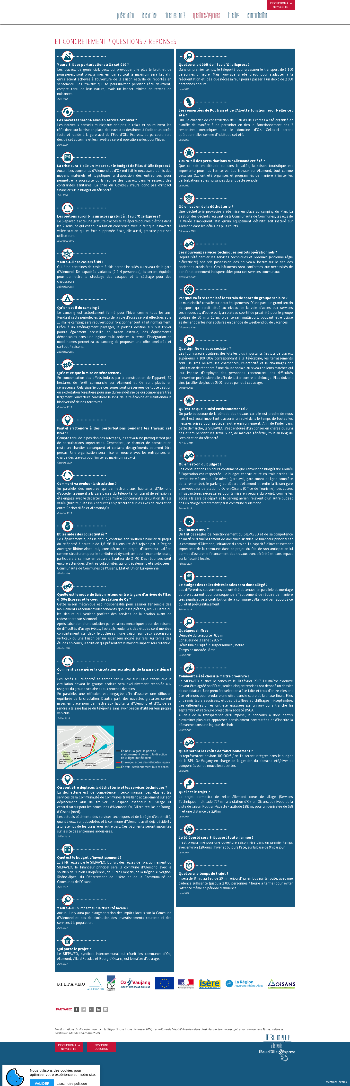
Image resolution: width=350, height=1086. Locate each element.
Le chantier (149, 16)
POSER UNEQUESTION (101, 1047)
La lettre (233, 16)
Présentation (125, 16)
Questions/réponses (206, 16)
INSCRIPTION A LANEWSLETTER (281, 5)
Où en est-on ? (175, 16)
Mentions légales (336, 1082)
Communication (257, 16)
